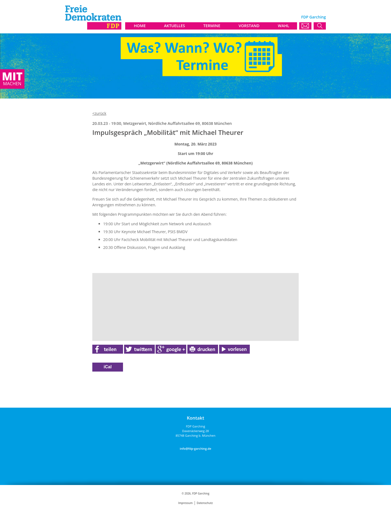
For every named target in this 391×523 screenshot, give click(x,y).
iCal (108, 366)
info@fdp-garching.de (195, 448)
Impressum (185, 503)
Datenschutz (205, 503)
